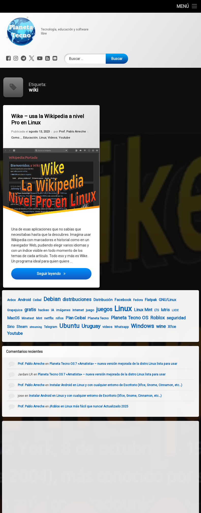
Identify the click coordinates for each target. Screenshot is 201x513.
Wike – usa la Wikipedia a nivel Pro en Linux (48, 119)
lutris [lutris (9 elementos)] (158, 309)
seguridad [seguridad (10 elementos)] (169, 318)
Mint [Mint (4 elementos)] (32, 318)
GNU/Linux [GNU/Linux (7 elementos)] (160, 299)
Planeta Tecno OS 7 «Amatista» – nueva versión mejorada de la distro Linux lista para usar (120, 364)
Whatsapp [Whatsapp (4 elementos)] (115, 327)
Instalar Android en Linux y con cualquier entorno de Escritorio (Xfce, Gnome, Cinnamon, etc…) (122, 385)
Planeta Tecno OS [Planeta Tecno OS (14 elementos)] (123, 318)
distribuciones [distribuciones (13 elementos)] (70, 299)
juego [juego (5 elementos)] (83, 310)
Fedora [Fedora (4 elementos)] (131, 300)
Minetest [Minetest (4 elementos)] (21, 318)
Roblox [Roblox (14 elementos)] (151, 318)
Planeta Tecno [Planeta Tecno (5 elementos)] (91, 318)
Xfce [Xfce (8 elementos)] (165, 326)
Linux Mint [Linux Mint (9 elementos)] (136, 309)
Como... (17, 139)
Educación (31, 138)
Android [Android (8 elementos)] (17, 299)
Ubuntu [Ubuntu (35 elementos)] (63, 325)
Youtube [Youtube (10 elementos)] (8, 333)
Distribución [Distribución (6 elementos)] (96, 300)
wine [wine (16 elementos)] (154, 326)
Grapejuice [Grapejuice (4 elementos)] (8, 310)
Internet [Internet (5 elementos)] (71, 310)
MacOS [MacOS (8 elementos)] (7, 318)
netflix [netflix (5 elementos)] (42, 318)
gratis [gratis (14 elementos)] (23, 309)
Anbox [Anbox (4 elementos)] (5, 300)
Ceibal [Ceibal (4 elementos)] (30, 300)
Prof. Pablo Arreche (73, 130)
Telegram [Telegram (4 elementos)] (44, 327)
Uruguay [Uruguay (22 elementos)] (84, 326)
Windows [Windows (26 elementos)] (135, 326)
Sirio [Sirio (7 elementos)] (4, 326)
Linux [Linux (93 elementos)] (116, 308)
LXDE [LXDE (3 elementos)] (168, 310)
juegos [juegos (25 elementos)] (98, 309)
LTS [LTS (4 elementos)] (150, 310)
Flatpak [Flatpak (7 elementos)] (144, 299)
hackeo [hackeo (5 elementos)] (37, 310)
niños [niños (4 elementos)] (53, 318)
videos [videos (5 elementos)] (101, 327)
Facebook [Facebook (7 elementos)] (116, 299)
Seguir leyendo (64, 276)
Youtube (64, 137)
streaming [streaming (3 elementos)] (29, 327)
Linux (42, 138)
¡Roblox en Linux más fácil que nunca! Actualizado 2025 (95, 406)
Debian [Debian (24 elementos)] (45, 299)
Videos (52, 138)
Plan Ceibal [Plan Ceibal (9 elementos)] (69, 318)
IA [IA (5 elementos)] (46, 310)
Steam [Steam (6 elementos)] (15, 327)
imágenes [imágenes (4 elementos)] (57, 310)
